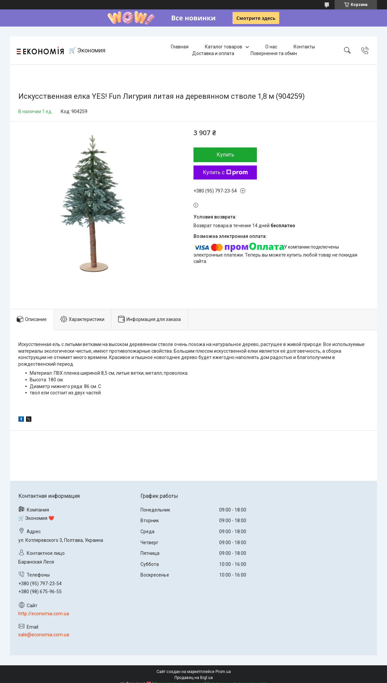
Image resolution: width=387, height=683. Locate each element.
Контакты (304, 46)
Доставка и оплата (213, 53)
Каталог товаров (223, 46)
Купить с (225, 172)
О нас (271, 46)
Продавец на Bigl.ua (193, 677)
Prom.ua (223, 671)
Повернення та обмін (274, 53)
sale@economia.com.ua (43, 634)
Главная (179, 46)
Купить (225, 154)
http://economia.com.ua (43, 613)
